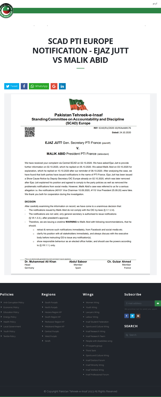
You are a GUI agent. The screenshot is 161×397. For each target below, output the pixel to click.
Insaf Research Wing (95, 331)
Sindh (47, 341)
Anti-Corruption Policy (13, 302)
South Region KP (53, 317)
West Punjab (51, 336)
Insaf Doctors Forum (95, 360)
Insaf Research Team (95, 336)
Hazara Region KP (53, 312)
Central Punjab (52, 331)
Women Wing (92, 302)
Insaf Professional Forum (97, 374)
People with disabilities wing (99, 341)
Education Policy (11, 312)
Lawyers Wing (92, 312)
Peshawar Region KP (54, 322)
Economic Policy (11, 307)
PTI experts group (94, 346)
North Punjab (51, 307)
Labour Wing (92, 317)
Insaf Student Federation (97, 322)
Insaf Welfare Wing (95, 370)
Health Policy (9, 322)
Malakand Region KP (54, 326)
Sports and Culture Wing (97, 326)
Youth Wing (91, 307)
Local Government (12, 326)
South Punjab (51, 302)
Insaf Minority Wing (95, 365)
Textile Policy (9, 336)
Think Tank (91, 350)
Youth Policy (9, 331)
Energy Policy (9, 317)
